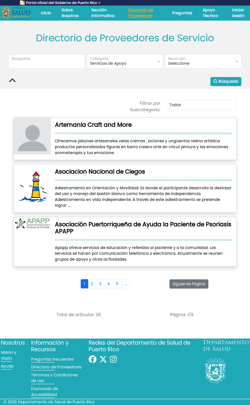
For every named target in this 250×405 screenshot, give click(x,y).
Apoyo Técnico (210, 13)
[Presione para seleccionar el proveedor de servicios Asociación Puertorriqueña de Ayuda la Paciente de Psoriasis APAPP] (125, 242)
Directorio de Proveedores (140, 13)
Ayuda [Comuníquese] (7, 366)
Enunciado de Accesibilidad (44, 391)
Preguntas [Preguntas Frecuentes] (182, 13)
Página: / (182, 315)
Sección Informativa (102, 13)
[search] (47, 61)
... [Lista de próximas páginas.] (126, 283)
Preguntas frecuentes (52, 359)
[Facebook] (92, 360)
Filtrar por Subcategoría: (145, 106)
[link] (15, 13)
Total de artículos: (78, 315)
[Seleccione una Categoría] (125, 61)
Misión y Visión (8, 355)
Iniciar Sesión (238, 13)
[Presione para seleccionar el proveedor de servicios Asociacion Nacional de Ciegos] (125, 188)
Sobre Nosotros (69, 13)
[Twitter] (103, 360)
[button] (225, 81)
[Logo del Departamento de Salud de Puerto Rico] (15, 13)
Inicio (46, 13)
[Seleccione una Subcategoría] (201, 104)
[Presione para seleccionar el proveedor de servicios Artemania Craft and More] (125, 138)
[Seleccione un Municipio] (203, 61)
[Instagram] (113, 360)
